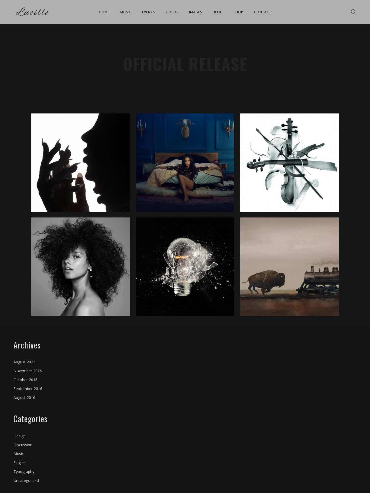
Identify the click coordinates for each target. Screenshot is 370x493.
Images (195, 12)
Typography (23, 471)
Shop (238, 12)
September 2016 (27, 388)
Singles (19, 462)
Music (125, 12)
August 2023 (24, 361)
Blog (218, 12)
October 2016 (25, 379)
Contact (262, 12)
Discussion (22, 444)
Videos (172, 12)
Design (19, 435)
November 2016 (27, 370)
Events (148, 12)
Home (104, 12)
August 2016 (24, 397)
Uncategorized (26, 480)
